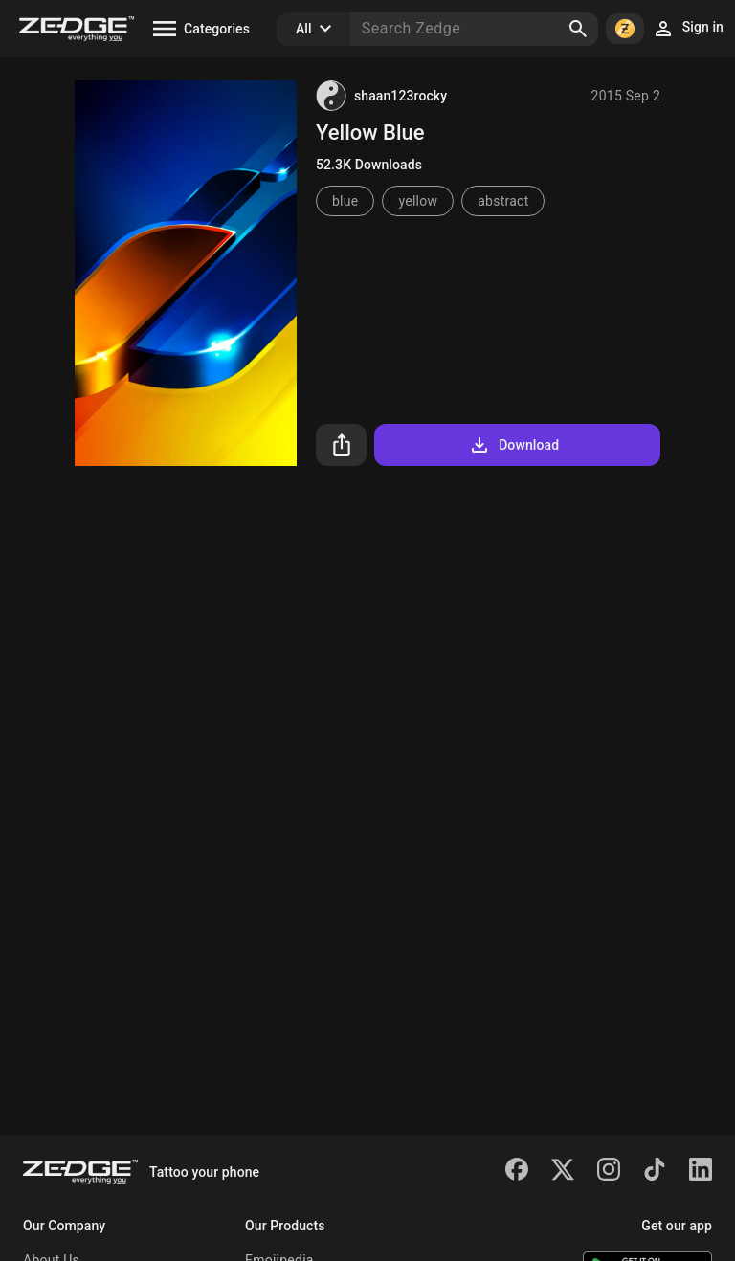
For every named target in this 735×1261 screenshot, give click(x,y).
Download (513, 444)
